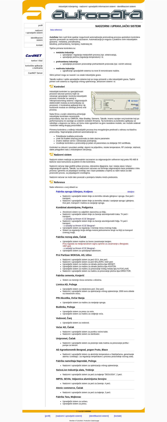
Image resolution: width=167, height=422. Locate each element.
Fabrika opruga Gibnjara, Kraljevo (74, 191)
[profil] (47, 416)
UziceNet (80, 421)
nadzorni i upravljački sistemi (34, 31)
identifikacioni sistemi (37, 39)
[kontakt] (117, 416)
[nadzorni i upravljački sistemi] (69, 416)
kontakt (39, 45)
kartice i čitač (37, 61)
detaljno (130, 192)
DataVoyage (95, 421)
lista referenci (56, 30)
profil (40, 25)
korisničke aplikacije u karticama (34, 67)
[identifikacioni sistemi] (99, 416)
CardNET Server (35, 73)
